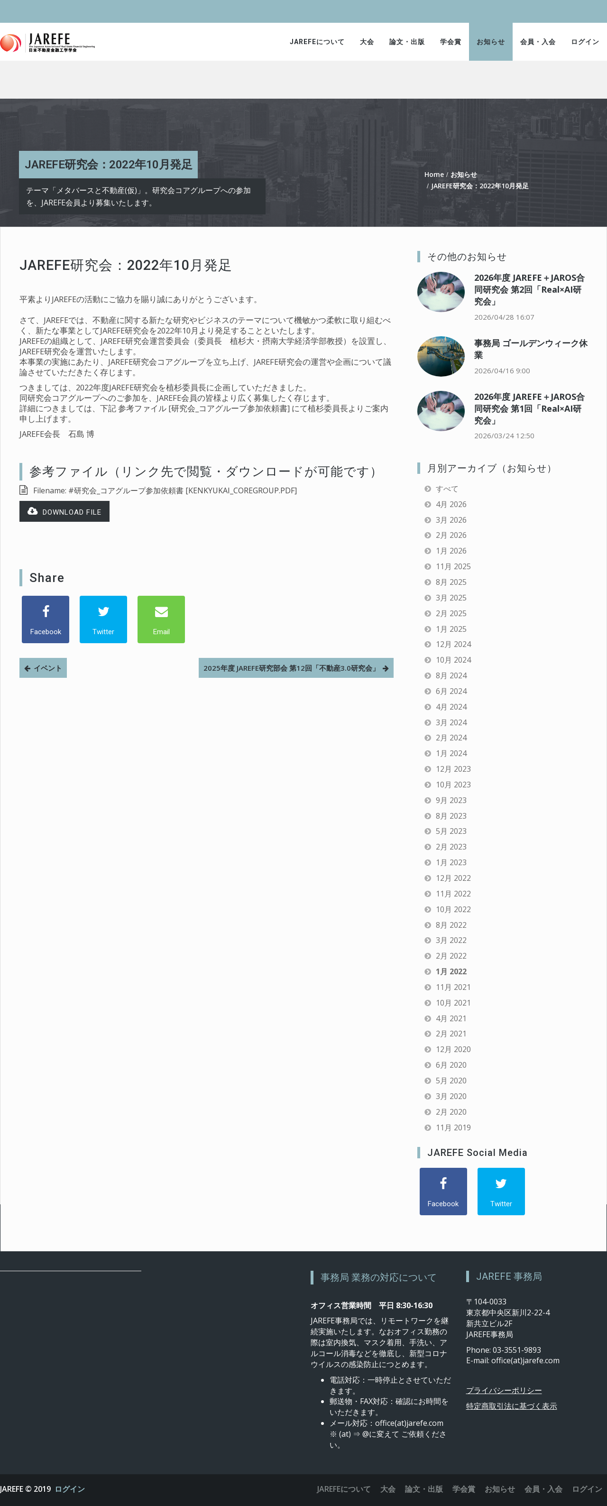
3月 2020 (451, 1096)
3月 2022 (451, 940)
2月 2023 (451, 846)
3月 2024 (451, 722)
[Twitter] (103, 619)
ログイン (585, 42)
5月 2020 (451, 1080)
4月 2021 (451, 1018)
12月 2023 (453, 769)
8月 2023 (451, 816)
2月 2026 (451, 535)
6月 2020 (451, 1065)
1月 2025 (451, 629)
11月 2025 (453, 566)
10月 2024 (453, 660)
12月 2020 (453, 1049)
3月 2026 (451, 520)
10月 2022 (453, 909)
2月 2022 (451, 956)
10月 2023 (453, 784)
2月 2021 (451, 1033)
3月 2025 (451, 597)
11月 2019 (453, 1127)
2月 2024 (451, 737)
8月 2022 (451, 925)
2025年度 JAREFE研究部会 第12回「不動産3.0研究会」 (291, 668)
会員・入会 (538, 42)
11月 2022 (453, 893)
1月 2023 (451, 862)
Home (434, 174)
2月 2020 (451, 1112)
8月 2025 (451, 582)
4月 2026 (451, 504)
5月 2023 (451, 831)
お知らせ (491, 42)
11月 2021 (453, 987)
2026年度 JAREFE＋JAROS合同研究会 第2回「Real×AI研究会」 (529, 289)
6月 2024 (451, 691)
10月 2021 (453, 1003)
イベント (48, 668)
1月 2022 (451, 971)
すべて (447, 488)
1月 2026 (451, 550)
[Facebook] (45, 619)
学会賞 (450, 42)
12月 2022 (453, 878)
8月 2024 (451, 675)
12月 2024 (453, 644)
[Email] (161, 619)
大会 (367, 42)
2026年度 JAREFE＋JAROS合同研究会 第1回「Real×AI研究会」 (529, 408)
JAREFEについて (317, 42)
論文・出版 (407, 42)
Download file (64, 512)
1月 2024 (451, 753)
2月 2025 (451, 613)
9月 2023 (451, 800)
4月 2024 (451, 707)
